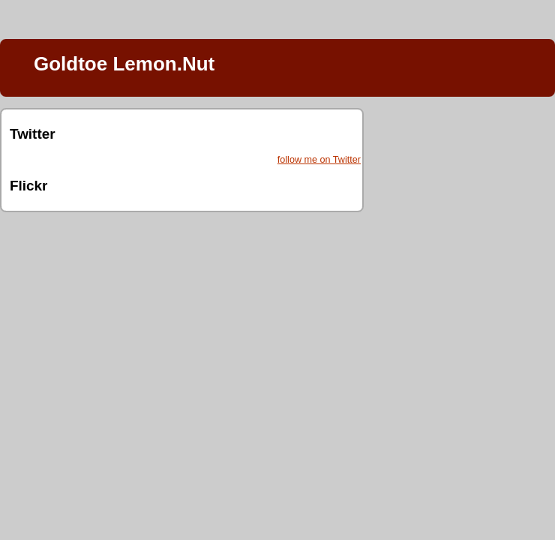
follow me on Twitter (319, 159)
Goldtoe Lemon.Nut (124, 63)
